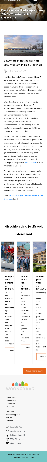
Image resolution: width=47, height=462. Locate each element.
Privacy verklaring (32, 454)
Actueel (9, 418)
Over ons (10, 407)
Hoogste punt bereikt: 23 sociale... (10, 282)
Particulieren (11, 398)
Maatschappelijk (13, 415)
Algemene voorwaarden (16, 454)
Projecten (10, 412)
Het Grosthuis (31, 163)
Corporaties (11, 401)
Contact (9, 421)
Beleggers (10, 404)
